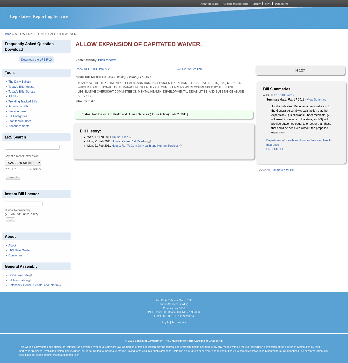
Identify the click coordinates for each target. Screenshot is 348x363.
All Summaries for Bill (280, 170)
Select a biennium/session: (22, 156)
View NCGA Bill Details (93, 69)
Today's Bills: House (21, 86)
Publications (281, 3)
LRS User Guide (18, 250)
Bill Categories (17, 116)
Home (7, 34)
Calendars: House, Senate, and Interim (34, 285)
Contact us (15, 255)
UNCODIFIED (275, 149)
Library (257, 3)
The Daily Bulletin (19, 81)
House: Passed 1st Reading (131, 141)
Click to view (107, 60)
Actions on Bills (18, 106)
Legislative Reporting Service (39, 16)
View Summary (316, 99)
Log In (165, 322)
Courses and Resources (236, 3)
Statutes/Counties (19, 121)
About (12, 245)
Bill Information (19, 280)
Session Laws (17, 111)
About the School (210, 3)
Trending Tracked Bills (22, 101)
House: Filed (121, 137)
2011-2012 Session (189, 69)
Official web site (20, 275)
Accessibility (178, 322)
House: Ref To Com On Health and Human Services (146, 145)
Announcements (18, 126)
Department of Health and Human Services (294, 140)
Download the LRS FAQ (36, 59)
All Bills (13, 96)
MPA (267, 3)
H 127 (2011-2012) (283, 95)
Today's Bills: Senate (21, 91)
